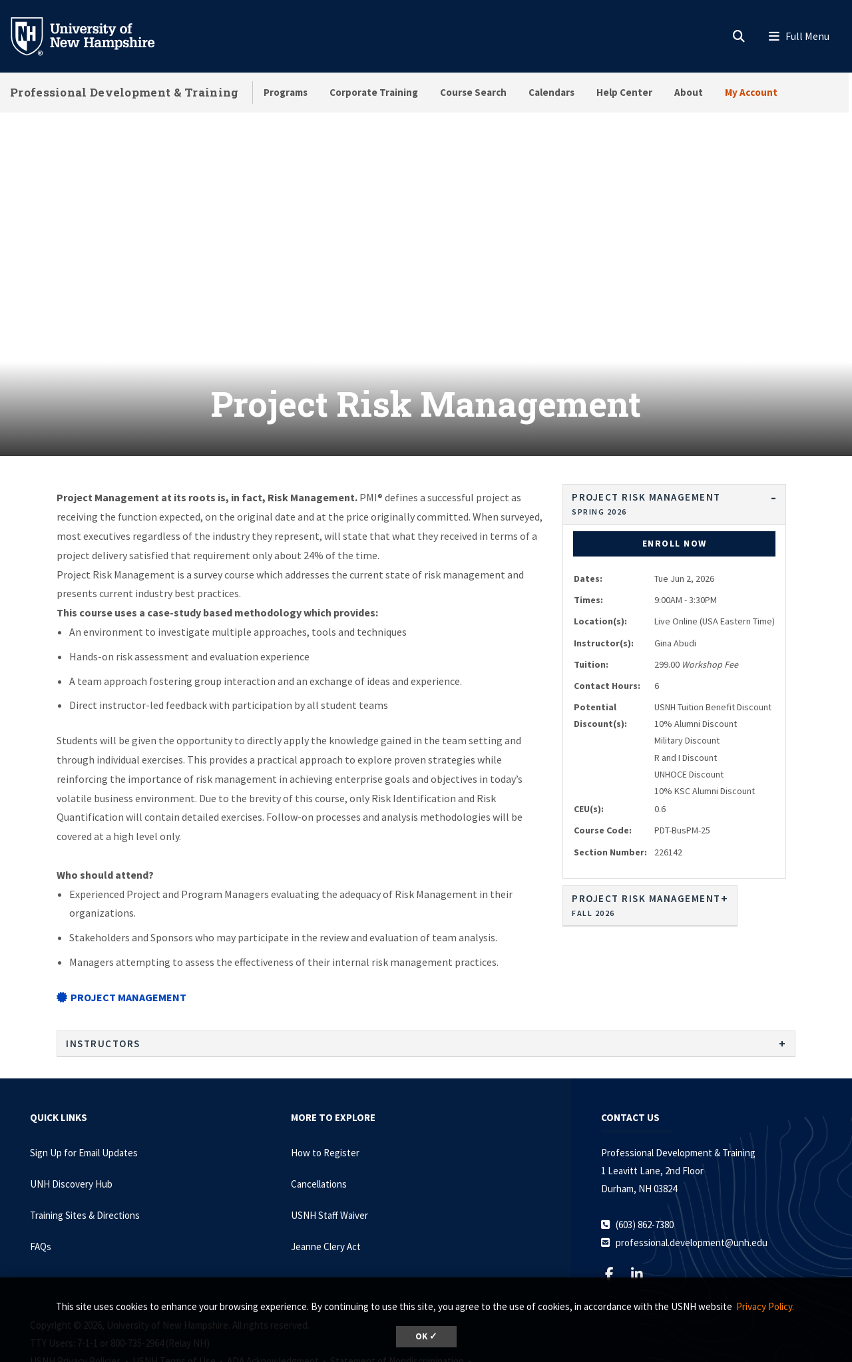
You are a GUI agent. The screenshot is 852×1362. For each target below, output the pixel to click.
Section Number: (610, 786)
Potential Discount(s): (600, 648)
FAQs (40, 1180)
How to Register (325, 1086)
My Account (751, 92)
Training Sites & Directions (85, 1148)
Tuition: (591, 598)
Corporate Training (373, 92)
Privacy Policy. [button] (765, 1306)
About (688, 92)
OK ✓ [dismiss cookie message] (426, 1336)
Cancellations (319, 1117)
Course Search (473, 92)
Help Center (624, 92)
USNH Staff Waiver (329, 1148)
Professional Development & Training (124, 92)
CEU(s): (589, 742)
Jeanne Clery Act (326, 1180)
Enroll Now (674, 477)
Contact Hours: (607, 619)
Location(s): (600, 555)
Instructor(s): (604, 576)
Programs (286, 92)
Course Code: (603, 764)
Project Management (121, 930)
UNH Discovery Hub (71, 1117)
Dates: (588, 512)
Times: (588, 533)
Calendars (551, 92)
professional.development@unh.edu (691, 1176)
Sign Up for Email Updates (84, 1086)
